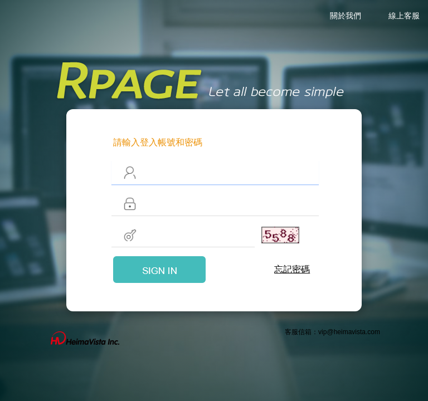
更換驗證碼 (265, 234)
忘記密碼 (292, 269)
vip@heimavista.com (349, 332)
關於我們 (345, 15)
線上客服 (404, 15)
